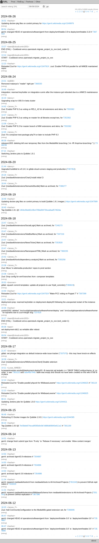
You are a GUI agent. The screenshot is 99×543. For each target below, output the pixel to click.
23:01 (3, 81)
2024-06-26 (8, 16)
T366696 (70, 510)
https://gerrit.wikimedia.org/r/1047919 (33, 66)
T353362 (70, 109)
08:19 (3, 423)
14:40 (3, 291)
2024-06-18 (8, 218)
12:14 (3, 380)
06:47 (3, 516)
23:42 (3, 257)
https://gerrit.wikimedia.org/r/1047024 (33, 294)
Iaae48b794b (29, 372)
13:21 (3, 299)
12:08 (3, 124)
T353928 (58, 243)
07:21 (3, 151)
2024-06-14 (8, 434)
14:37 (3, 115)
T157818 (37, 312)
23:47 (3, 223)
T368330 (38, 84)
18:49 (3, 199)
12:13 (3, 391)
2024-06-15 (8, 410)
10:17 (3, 318)
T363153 (16, 372)
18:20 (3, 507)
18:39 (3, 359)
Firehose (29, 2)
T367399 (82, 294)
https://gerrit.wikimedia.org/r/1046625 (72, 383)
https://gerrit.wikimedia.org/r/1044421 (51, 402)
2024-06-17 (8, 346)
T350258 (61, 260)
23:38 (3, 265)
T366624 (70, 285)
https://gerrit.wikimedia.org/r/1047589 (81, 202)
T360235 (64, 251)
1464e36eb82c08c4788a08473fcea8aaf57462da (40, 210)
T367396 (36, 494)
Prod (13, 2)
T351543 (73, 482)
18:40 (3, 207)
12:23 (3, 64)
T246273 (58, 225)
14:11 (3, 368)
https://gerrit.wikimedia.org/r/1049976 (58, 23)
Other (38, 2)
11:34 (3, 479)
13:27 (3, 47)
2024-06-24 (8, 77)
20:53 (3, 282)
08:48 (3, 414)
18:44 (3, 183)
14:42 (3, 106)
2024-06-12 (8, 503)
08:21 (3, 399)
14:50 (3, 454)
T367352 (71, 169)
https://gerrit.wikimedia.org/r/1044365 (58, 417)
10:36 (3, 308)
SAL (4, 1)
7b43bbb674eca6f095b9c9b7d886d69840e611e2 (40, 426)
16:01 (3, 21)
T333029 (12, 484)
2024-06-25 (8, 42)
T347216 (60, 234)
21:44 (3, 166)
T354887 (37, 457)
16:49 (3, 89)
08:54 (3, 29)
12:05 (3, 132)
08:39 (3, 141)
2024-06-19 (8, 194)
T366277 (62, 186)
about (93, 541)
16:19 (3, 98)
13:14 (3, 55)
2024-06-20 (8, 162)
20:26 (3, 175)
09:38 (3, 327)
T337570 (63, 353)
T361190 (67, 426)
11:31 (3, 490)
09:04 (3, 335)
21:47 (3, 351)
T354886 (37, 465)
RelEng (20, 2)
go (47, 7)
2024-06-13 (8, 449)
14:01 (3, 438)
